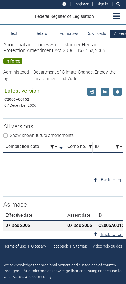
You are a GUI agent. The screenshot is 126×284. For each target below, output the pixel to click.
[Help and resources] (64, 4)
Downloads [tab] (96, 33)
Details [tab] (41, 33)
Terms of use (15, 246)
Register (82, 4)
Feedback (59, 246)
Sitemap (80, 246)
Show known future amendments (42, 135)
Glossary (38, 246)
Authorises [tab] (69, 33)
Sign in (102, 4)
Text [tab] (13, 33)
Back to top (108, 179)
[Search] (118, 4)
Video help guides (107, 246)
